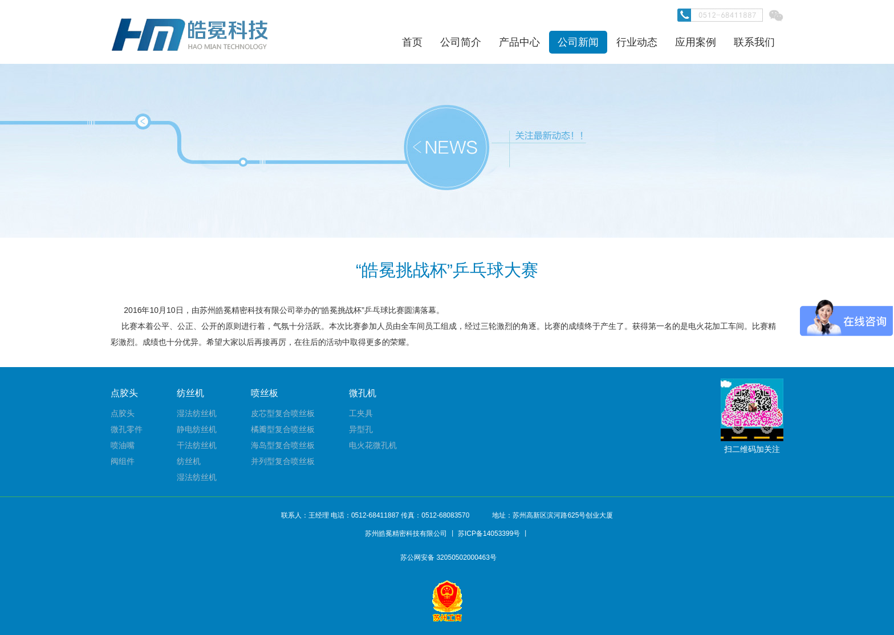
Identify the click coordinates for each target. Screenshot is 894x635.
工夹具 (361, 413)
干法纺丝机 (197, 445)
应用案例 (695, 42)
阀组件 (123, 461)
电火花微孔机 (373, 445)
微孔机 (362, 393)
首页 (412, 42)
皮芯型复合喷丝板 (283, 413)
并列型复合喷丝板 (283, 461)
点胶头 (124, 393)
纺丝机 (190, 393)
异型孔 (361, 429)
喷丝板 (264, 393)
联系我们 (754, 42)
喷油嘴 (123, 445)
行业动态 (636, 42)
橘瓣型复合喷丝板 (283, 429)
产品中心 (519, 42)
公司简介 (460, 42)
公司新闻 (578, 42)
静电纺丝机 (197, 429)
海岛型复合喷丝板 (283, 445)
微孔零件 (127, 429)
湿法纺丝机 (197, 413)
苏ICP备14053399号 (489, 534)
